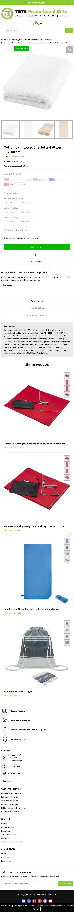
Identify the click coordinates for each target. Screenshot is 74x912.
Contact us (7, 285)
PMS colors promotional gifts (13, 808)
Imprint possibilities (9, 804)
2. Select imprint (12, 192)
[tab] (37, 301)
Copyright (5, 838)
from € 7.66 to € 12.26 (13, 613)
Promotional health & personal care (39, 39)
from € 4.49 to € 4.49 (12, 530)
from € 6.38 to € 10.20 (13, 695)
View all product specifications (17, 166)
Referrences (6, 861)
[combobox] (33, 30)
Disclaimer (5, 831)
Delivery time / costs (9, 797)
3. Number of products (15, 229)
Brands (4, 823)
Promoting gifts (15, 39)
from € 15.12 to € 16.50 (14, 447)
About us (4, 854)
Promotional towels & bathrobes (14, 43)
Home (3, 39)
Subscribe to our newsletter (12, 842)
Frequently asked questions (12, 793)
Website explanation (9, 800)
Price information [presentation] (37, 315)
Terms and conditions (10, 834)
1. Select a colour (12, 173)
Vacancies (5, 857)
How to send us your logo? (11, 811)
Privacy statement (8, 827)
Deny (42, 909)
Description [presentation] (36, 301)
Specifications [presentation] (37, 308)
